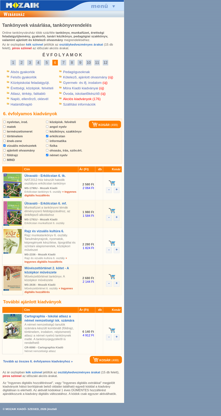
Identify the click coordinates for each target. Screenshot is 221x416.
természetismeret (17, 131)
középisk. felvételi (61, 122)
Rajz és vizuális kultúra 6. (44, 231)
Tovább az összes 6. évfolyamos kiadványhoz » (38, 361)
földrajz (10, 155)
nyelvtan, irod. (15, 122)
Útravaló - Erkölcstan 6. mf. (45, 203)
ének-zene (12, 141)
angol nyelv (56, 127)
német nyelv (57, 155)
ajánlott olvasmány (19, 150)
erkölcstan (55, 136)
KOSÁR (100, 125)
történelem (13, 136)
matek (9, 127)
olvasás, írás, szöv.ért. (64, 150)
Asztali (52, 409)
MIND (9, 160)
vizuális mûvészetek (19, 145)
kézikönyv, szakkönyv (64, 131)
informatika (56, 141)
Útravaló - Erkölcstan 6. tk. (45, 176)
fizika (51, 145)
